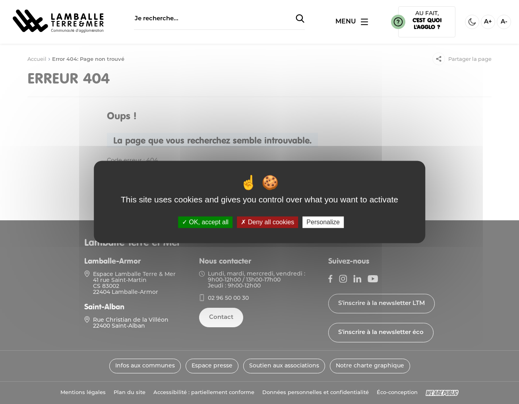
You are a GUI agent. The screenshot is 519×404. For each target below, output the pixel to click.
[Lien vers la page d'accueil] (58, 31)
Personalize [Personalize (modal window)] (323, 222)
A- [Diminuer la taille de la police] (504, 22)
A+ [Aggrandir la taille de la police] (488, 22)
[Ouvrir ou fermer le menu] (351, 22)
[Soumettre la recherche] (300, 19)
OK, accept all (205, 222)
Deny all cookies (267, 222)
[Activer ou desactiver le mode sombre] (472, 22)
